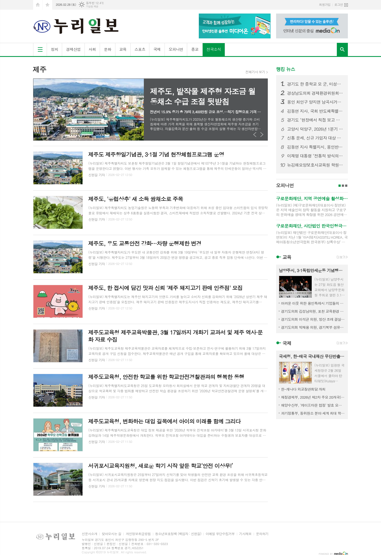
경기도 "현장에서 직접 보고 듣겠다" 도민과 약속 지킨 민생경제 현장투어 (315, 120)
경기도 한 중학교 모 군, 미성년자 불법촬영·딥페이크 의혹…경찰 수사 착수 (315, 84)
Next (261, 134)
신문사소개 (89, 534)
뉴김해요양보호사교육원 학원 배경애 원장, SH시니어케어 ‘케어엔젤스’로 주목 (315, 165)
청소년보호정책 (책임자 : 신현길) (178, 534)
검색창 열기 (342, 49)
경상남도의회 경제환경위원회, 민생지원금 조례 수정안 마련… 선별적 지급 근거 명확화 (315, 93)
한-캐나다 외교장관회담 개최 (303, 389)
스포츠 (139, 49)
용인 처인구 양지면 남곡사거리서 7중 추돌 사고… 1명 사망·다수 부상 (315, 102)
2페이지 (343, 186)
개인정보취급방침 (138, 534)
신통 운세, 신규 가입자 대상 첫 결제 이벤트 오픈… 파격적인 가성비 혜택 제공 (315, 138)
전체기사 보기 (255, 71)
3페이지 (346, 186)
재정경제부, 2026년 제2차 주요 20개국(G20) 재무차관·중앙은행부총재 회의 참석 (313, 397)
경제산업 (73, 49)
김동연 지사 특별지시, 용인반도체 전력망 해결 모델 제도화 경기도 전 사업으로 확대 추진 (315, 147)
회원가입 (324, 4)
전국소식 (214, 49)
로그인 (338, 4)
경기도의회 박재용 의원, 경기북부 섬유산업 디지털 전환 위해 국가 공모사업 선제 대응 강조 (313, 327)
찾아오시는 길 (111, 534)
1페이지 (339, 186)
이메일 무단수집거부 (220, 534)
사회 (92, 49)
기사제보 (245, 534)
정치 (54, 49)
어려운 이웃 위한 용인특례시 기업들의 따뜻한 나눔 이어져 (313, 303)
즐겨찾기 (47, 5)
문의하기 (262, 534)
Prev (255, 134)
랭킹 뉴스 (285, 69)
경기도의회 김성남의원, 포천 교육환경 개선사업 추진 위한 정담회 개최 (313, 311)
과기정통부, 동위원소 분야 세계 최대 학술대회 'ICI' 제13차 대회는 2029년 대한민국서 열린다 (313, 413)
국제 (156, 49)
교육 (122, 49)
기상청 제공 (92, 6)
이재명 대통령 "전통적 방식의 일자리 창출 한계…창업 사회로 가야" (315, 156)
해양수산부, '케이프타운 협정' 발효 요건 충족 (313, 405)
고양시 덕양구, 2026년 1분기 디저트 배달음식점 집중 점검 (315, 129)
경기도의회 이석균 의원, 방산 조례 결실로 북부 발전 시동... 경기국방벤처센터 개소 (313, 319)
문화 (107, 49)
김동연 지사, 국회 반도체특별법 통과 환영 (315, 111)
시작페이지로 (38, 5)
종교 (194, 49)
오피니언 (176, 49)
